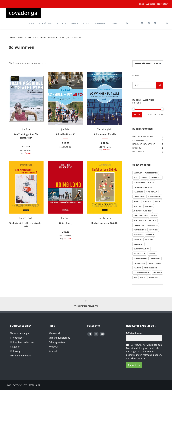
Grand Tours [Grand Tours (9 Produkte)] (139, 197)
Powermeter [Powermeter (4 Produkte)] (152, 225)
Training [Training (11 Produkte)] (137, 268)
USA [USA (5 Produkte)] (135, 277)
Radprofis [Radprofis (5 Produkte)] (138, 239)
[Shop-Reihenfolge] (147, 63)
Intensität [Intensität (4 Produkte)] (147, 201)
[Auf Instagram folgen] (155, 23)
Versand (28, 153)
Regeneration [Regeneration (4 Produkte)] (139, 254)
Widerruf (53, 346)
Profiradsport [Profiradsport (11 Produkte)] (140, 230)
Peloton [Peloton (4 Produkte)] (152, 220)
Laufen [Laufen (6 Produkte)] (154, 216)
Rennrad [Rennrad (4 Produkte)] (152, 254)
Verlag (74, 23)
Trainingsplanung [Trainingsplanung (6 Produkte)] (142, 273)
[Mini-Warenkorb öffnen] (128, 23)
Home (31, 23)
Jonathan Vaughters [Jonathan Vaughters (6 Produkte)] (142, 211)
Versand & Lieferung (59, 337)
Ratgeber (137, 148)
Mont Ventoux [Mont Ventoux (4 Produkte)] (140, 220)
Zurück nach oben (86, 304)
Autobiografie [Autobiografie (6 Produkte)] (151, 173)
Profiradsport (140, 140)
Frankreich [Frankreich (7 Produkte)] (138, 192)
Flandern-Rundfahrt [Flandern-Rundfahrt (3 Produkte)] (143, 187)
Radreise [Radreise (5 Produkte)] (149, 239)
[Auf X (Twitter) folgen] (148, 23)
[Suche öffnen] (167, 23)
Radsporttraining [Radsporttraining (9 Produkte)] (141, 249)
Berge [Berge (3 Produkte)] (136, 178)
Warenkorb (55, 333)
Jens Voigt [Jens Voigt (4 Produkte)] (138, 206)
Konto (113, 23)
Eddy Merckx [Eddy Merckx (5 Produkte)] (156, 178)
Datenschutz (20, 385)
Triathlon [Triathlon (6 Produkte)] (157, 273)
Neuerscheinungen (142, 136)
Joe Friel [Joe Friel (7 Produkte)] (148, 206)
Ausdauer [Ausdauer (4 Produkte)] (138, 173)
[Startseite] (23, 13)
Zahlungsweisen (57, 342)
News (86, 23)
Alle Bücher (45, 23)
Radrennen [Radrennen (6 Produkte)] (138, 244)
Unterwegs (138, 151)
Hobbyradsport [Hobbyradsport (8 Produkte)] (154, 197)
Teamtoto (99, 23)
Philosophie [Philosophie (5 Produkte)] (139, 225)
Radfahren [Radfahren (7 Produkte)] (138, 235)
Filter (137, 115)
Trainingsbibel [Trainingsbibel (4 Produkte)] (150, 268)
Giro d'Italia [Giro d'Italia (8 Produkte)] (151, 192)
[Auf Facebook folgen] (142, 23)
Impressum (34, 385)
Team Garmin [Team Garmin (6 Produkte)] (139, 263)
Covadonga (16, 37)
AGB (9, 385)
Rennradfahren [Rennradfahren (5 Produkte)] (140, 258)
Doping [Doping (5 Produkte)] (144, 178)
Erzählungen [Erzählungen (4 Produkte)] (139, 182)
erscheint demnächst (21, 355)
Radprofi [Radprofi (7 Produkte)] (150, 235)
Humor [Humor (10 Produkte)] (136, 201)
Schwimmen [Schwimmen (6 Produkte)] (155, 258)
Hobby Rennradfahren (144, 144)
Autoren (61, 23)
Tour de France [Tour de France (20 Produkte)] (154, 263)
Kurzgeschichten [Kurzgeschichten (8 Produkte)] (141, 216)
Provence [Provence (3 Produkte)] (153, 230)
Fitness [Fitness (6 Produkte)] (151, 182)
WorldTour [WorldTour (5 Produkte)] (153, 277)
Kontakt (53, 351)
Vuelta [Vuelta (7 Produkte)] (142, 277)
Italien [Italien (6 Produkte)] (158, 201)
